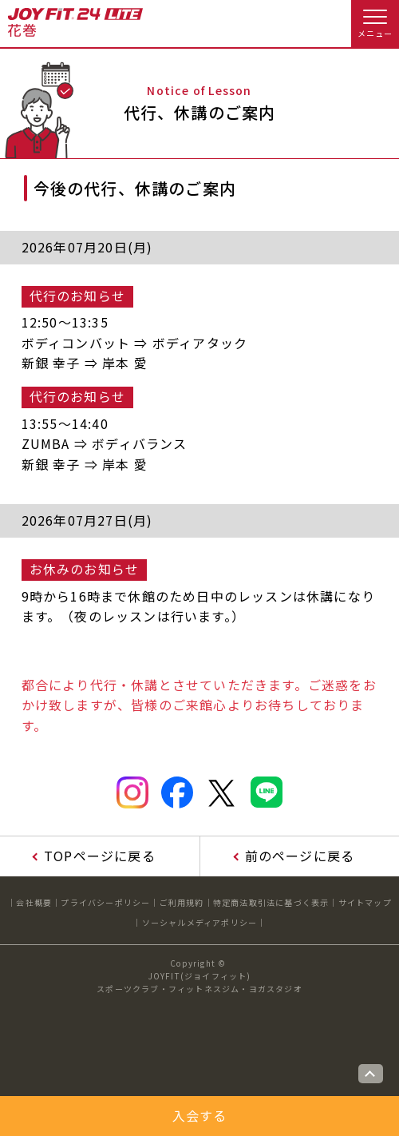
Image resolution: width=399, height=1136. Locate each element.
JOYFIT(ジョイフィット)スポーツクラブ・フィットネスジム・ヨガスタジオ (199, 982)
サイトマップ (365, 902)
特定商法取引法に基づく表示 (271, 902)
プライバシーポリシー (105, 902)
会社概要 (34, 902)
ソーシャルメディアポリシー (200, 922)
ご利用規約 (182, 902)
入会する (199, 1115)
